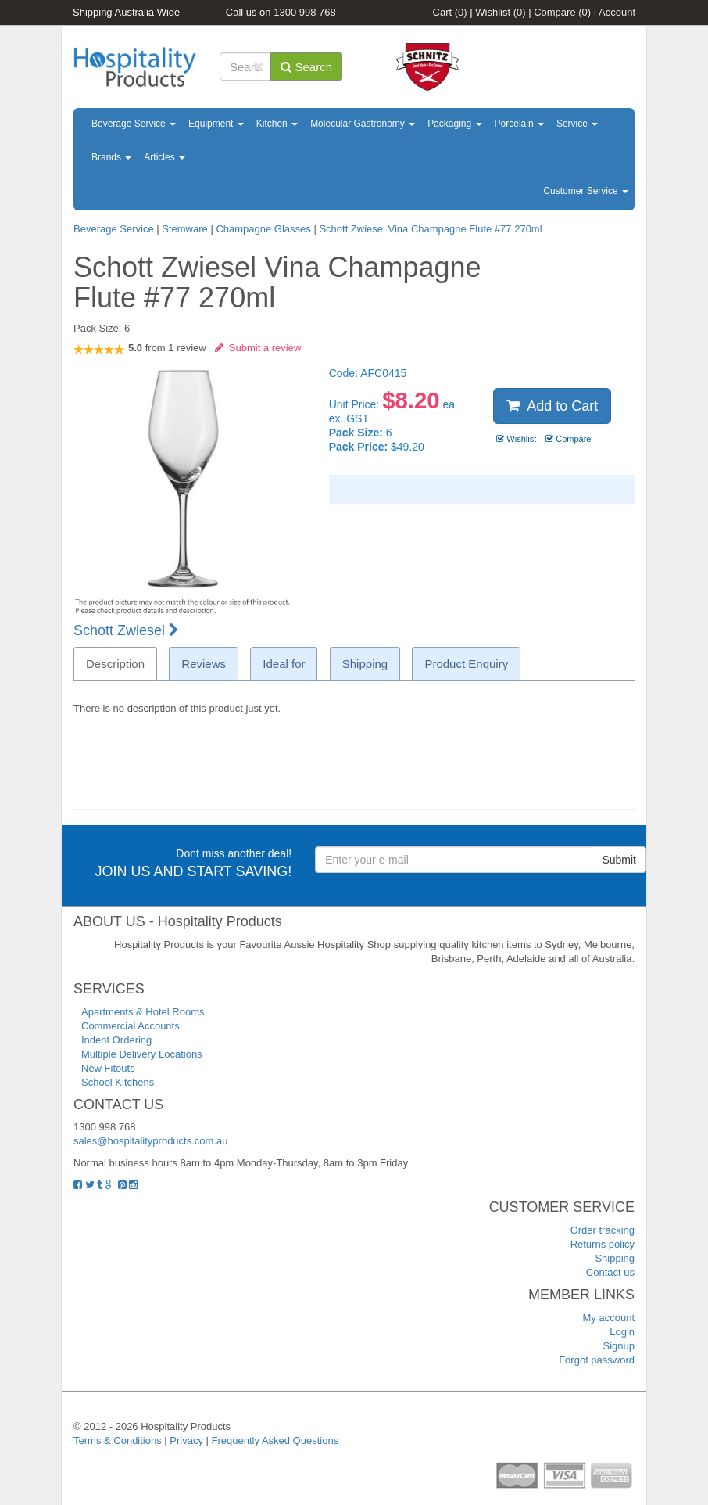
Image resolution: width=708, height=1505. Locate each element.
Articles (164, 157)
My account (609, 1318)
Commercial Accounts (130, 1026)
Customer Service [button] (585, 190)
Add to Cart (552, 406)
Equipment (216, 123)
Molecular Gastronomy (362, 123)
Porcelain (519, 123)
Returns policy (602, 1244)
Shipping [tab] (365, 663)
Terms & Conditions (117, 1440)
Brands (111, 157)
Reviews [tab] (203, 663)
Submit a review (258, 348)
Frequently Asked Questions (275, 1440)
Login (622, 1332)
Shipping (615, 1258)
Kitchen (277, 123)
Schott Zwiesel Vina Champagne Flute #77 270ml (430, 229)
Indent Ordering (116, 1040)
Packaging (454, 123)
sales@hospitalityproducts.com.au (150, 1141)
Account (617, 12)
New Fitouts (108, 1068)
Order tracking (602, 1230)
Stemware (185, 229)
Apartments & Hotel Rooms (143, 1012)
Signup (619, 1346)
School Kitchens (117, 1082)
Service (577, 123)
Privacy (186, 1440)
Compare (562, 12)
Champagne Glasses (263, 229)
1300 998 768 (305, 12)
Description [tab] (115, 663)
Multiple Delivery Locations (141, 1054)
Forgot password (597, 1360)
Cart (450, 12)
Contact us (610, 1272)
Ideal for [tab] (284, 663)
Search (306, 67)
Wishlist (500, 12)
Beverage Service (133, 123)
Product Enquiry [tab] (466, 663)
